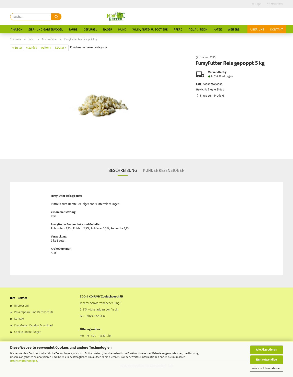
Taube (73, 29)
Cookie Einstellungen (27, 332)
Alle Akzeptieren (266, 349)
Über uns (257, 29)
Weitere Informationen (266, 368)
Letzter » (61, 47)
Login (256, 4)
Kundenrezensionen (164, 170)
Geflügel (90, 29)
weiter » (46, 47)
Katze (217, 29)
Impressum (21, 305)
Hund (122, 29)
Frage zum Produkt (212, 95)
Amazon (16, 29)
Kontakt (276, 29)
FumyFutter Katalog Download (33, 325)
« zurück (31, 47)
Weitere (233, 29)
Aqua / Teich (198, 29)
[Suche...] (56, 16)
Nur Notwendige (266, 359)
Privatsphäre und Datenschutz (33, 312)
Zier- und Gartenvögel (45, 29)
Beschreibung (122, 170)
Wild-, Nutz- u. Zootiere (150, 29)
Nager (107, 29)
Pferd (178, 29)
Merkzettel (275, 4)
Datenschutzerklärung (23, 360)
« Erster (17, 47)
